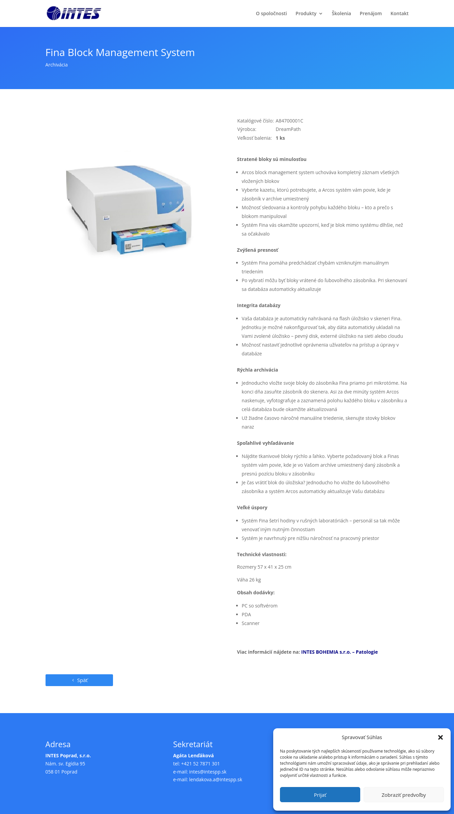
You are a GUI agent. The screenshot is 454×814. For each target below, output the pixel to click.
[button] (440, 737)
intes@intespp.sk (208, 771)
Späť (82, 680)
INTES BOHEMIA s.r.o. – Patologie (339, 652)
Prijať (320, 794)
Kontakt (400, 14)
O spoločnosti (271, 14)
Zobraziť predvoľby (403, 794)
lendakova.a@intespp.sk (215, 779)
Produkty (305, 14)
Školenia (341, 14)
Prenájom (371, 14)
